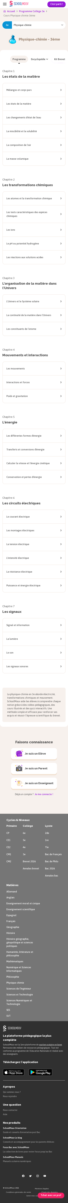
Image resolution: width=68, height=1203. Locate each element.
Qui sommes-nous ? (12, 1092)
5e (24, 840)
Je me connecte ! (43, 794)
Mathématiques (14, 961)
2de (47, 833)
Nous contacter (10, 1110)
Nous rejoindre (10, 1096)
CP (7, 833)
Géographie (12, 927)
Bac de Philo (51, 861)
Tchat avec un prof (51, 1195)
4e (24, 847)
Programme (19, 59)
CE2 (8, 847)
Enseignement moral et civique (23, 903)
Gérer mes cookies (34, 1196)
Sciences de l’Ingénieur (18, 988)
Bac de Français (53, 854)
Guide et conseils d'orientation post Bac (21, 1132)
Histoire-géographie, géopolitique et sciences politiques (19, 942)
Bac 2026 (50, 868)
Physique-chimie (15, 982)
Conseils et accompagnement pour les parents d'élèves (28, 1142)
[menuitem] (19, 59)
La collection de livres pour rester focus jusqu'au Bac (27, 1151)
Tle (47, 847)
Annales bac (51, 875)
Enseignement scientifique (20, 909)
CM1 (8, 854)
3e (24, 854)
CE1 (8, 840)
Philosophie (12, 976)
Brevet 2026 (29, 861)
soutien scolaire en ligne (50, 1045)
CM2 (8, 861)
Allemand (11, 891)
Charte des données (49, 1192)
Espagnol (11, 915)
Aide (5, 1114)
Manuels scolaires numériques (17, 1161)
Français (10, 921)
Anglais (10, 897)
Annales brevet (31, 868)
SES (8, 1010)
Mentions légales (42, 1189)
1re (47, 840)
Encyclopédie (40, 59)
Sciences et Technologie (19, 994)
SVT (8, 1016)
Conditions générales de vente (18, 1192)
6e (24, 833)
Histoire (10, 933)
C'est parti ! (56, 4)
